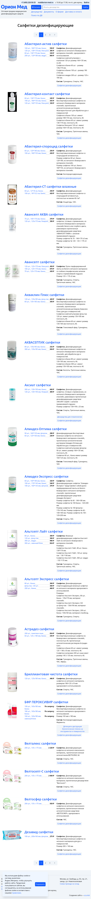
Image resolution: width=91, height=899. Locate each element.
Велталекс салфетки (40, 743)
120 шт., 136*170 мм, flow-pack (37, 51)
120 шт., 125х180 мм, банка (35, 678)
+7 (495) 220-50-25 (28, 2)
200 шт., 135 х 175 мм (33, 748)
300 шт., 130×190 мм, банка (35, 389)
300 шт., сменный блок (34, 543)
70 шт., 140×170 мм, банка (35, 219)
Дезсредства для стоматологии (69, 417)
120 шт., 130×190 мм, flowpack (36, 392)
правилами (16, 893)
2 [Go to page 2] (45, 35)
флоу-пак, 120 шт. (31, 586)
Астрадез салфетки (39, 629)
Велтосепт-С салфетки (42, 771)
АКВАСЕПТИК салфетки (42, 342)
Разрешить (40, 884)
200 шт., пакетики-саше (34, 633)
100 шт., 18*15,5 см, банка (35, 193)
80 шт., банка (30, 536)
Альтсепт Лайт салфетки (44, 531)
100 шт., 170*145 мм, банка (35, 483)
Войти (86, 2)
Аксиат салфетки (38, 385)
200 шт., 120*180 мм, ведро (35, 55)
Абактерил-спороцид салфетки (49, 146)
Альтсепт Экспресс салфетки (47, 579)
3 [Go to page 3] (49, 35)
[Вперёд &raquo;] (54, 34)
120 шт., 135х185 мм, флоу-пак (37, 299)
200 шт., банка (30, 588)
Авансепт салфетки (40, 262)
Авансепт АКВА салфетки (44, 214)
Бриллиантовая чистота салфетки (51, 674)
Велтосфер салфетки (41, 799)
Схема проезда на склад (69, 884)
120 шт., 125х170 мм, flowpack (36, 221)
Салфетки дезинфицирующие (69, 85)
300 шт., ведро (30, 541)
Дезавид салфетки (39, 832)
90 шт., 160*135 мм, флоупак (36, 433)
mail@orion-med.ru (45, 2)
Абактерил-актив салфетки (46, 44)
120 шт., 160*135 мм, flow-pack (37, 103)
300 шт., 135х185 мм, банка (35, 349)
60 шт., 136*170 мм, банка (35, 53)
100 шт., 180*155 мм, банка (35, 48)
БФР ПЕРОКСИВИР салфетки (46, 702)
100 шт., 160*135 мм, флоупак (36, 486)
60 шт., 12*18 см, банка (34, 191)
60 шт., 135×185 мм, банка (35, 301)
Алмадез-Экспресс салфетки (46, 476)
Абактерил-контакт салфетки (47, 94)
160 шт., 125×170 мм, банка (35, 269)
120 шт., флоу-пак (31, 538)
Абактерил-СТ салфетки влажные (50, 186)
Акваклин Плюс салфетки (44, 295)
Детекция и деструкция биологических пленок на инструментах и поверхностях (72, 729)
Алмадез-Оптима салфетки (46, 429)
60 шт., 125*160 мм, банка (35, 436)
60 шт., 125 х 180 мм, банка (35, 636)
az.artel (87, 895)
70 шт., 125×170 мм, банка (35, 271)
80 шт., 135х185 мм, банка (35, 347)
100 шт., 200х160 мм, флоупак (36, 836)
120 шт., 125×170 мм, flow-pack (37, 266)
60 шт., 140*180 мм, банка (35, 481)
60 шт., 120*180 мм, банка (35, 151)
